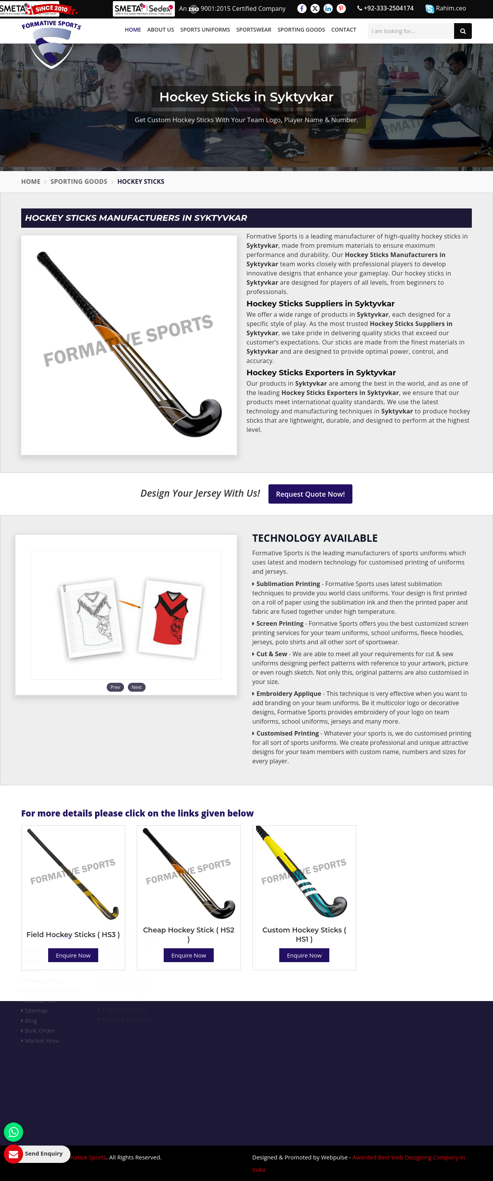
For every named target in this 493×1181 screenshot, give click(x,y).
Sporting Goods (301, 29)
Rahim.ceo (445, 8)
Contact (343, 29)
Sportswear (253, 29)
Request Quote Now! (310, 494)
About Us (160, 29)
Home (133, 29)
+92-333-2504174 (385, 8)
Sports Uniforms (205, 29)
